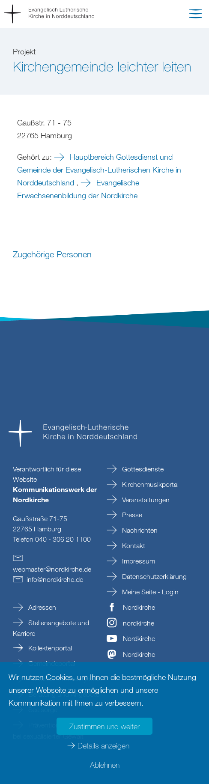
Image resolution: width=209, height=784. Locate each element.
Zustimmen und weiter (104, 726)
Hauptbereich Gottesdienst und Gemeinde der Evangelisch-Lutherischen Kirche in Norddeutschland (99, 169)
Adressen (41, 607)
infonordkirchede (55, 579)
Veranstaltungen (145, 500)
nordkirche (138, 623)
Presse (131, 515)
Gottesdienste (142, 469)
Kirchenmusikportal (149, 484)
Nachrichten (139, 530)
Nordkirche (139, 607)
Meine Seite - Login (149, 592)
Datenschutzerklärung (153, 576)
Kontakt (132, 545)
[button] (196, 15)
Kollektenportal (49, 648)
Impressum (137, 561)
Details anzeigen (103, 745)
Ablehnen (104, 764)
